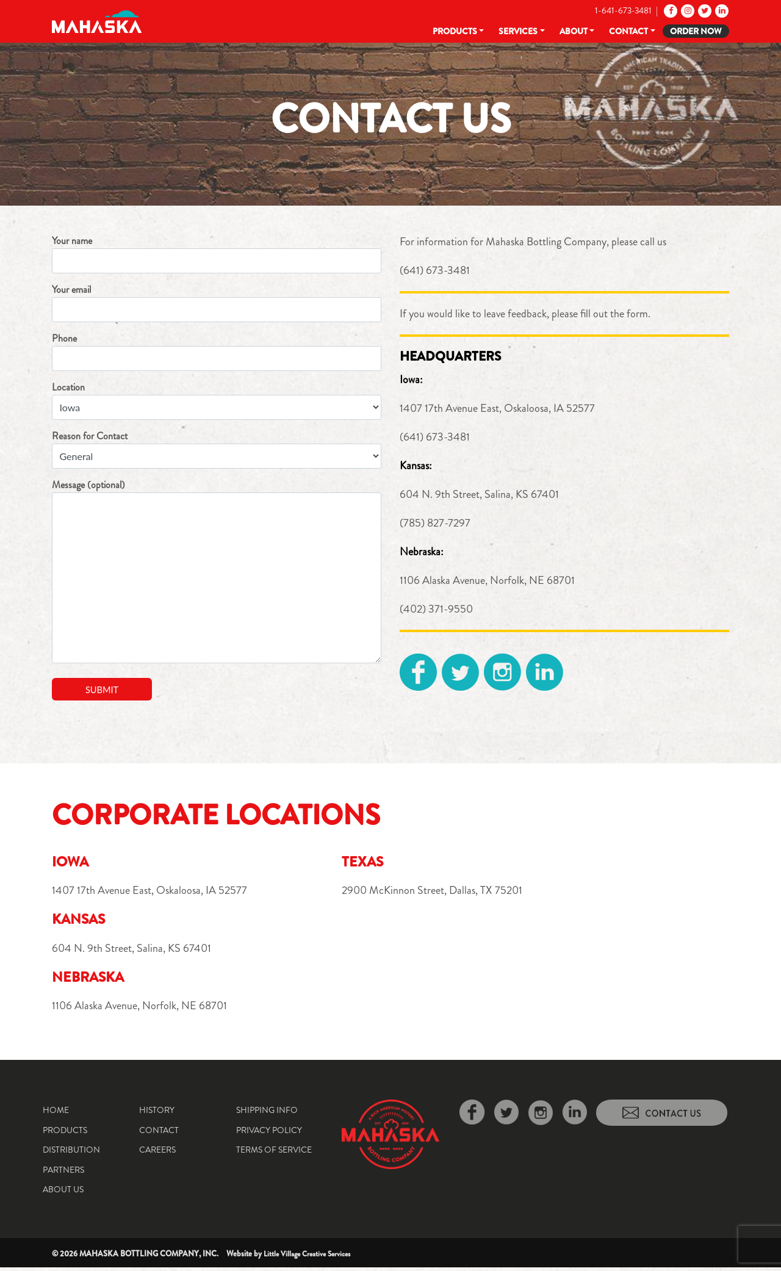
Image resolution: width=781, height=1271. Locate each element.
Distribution (71, 1153)
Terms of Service (274, 1153)
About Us (63, 1193)
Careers (157, 1153)
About (574, 31)
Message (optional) (216, 570)
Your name (216, 253)
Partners (63, 1173)
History (157, 1113)
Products (455, 31)
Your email (216, 302)
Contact (628, 31)
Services (518, 31)
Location (216, 400)
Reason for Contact (216, 449)
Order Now (696, 31)
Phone (216, 351)
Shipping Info (267, 1113)
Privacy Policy (269, 1134)
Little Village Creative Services (311, 1257)
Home (56, 1113)
